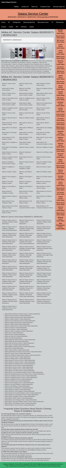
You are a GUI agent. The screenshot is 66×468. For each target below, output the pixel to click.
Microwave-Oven (43, 22)
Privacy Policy (19, 464)
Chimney (24, 27)
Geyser (3, 27)
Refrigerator (17, 22)
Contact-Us (25, 6)
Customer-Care (45, 6)
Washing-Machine (29, 22)
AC (9, 22)
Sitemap (5, 464)
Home (3, 22)
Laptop (31, 27)
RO (17, 27)
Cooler (11, 27)
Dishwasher (60, 22)
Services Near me (59, 6)
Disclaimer (11, 464)
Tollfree (16, 6)
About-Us (34, 6)
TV (52, 22)
